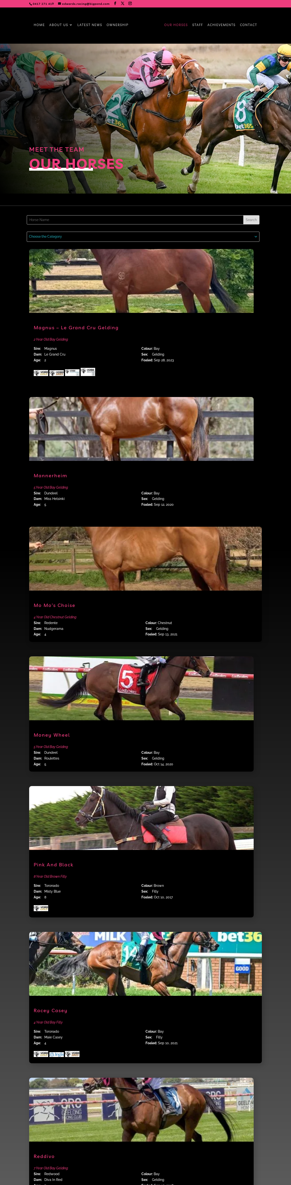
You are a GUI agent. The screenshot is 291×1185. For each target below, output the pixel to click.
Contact (248, 25)
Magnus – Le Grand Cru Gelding (76, 327)
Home (39, 25)
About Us (58, 25)
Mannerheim (50, 475)
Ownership (118, 25)
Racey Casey (51, 1010)
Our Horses (176, 25)
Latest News (89, 25)
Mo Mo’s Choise (54, 605)
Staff (197, 25)
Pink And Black (53, 865)
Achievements (221, 25)
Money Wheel (52, 735)
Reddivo (44, 1156)
